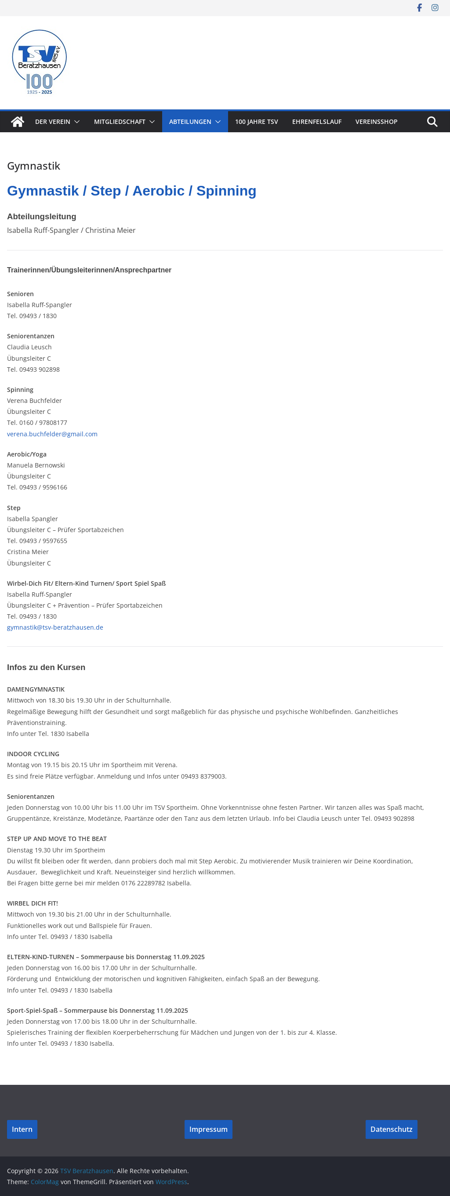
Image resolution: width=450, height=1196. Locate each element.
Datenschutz (391, 1129)
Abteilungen (190, 121)
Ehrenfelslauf (316, 121)
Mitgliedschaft (119, 121)
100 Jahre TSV (256, 121)
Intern (22, 1129)
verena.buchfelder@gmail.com (52, 434)
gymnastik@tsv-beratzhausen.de (55, 627)
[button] (75, 122)
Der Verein (52, 121)
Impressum (208, 1129)
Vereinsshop (377, 121)
